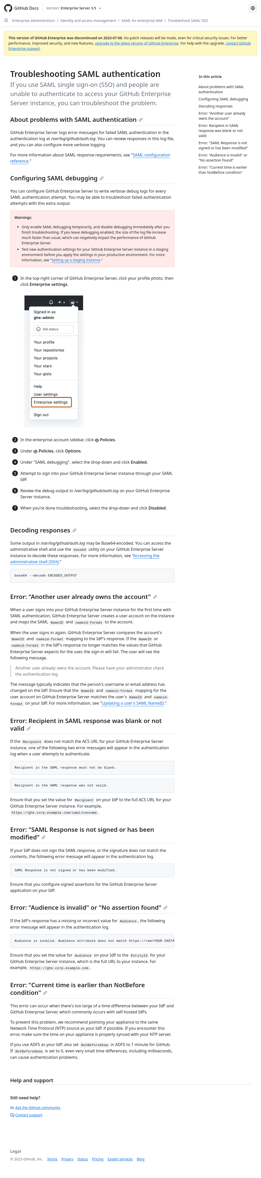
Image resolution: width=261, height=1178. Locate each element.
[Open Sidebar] (6, 20)
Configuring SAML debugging (57, 178)
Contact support (26, 1115)
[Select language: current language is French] (253, 8)
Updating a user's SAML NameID (133, 703)
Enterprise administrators (33, 20)
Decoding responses (43, 530)
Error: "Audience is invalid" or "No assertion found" (88, 907)
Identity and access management (88, 20)
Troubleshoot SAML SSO (188, 20)
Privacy (67, 1159)
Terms (52, 1159)
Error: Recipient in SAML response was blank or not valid (86, 724)
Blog (141, 1159)
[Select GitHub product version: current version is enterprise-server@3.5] (74, 8)
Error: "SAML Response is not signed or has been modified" (82, 833)
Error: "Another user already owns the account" (83, 596)
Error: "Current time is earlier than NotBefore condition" (77, 989)
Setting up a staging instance (75, 260)
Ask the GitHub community (35, 1107)
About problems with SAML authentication (76, 119)
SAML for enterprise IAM (141, 20)
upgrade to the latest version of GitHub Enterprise (136, 43)
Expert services (120, 1159)
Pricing (97, 1159)
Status (82, 1159)
